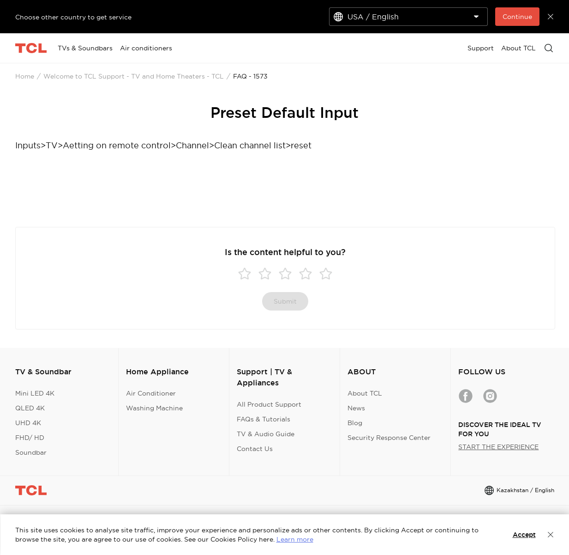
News (356, 408)
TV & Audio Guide (265, 434)
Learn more (294, 539)
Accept (524, 535)
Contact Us (255, 449)
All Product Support (269, 404)
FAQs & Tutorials (263, 419)
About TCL (364, 393)
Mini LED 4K (34, 393)
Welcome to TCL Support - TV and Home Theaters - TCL (133, 76)
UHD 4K (28, 423)
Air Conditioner (151, 393)
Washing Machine (154, 408)
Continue (517, 16)
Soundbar (31, 452)
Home (24, 76)
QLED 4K (30, 408)
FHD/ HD (29, 437)
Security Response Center (389, 437)
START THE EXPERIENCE (498, 447)
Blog (354, 423)
